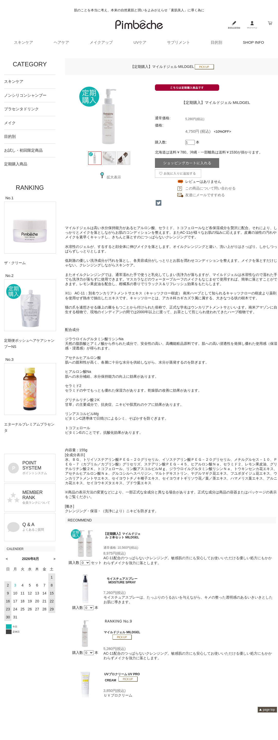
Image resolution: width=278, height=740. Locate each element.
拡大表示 (109, 177)
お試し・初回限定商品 (23, 150)
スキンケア (23, 42)
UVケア (139, 42)
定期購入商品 (15, 164)
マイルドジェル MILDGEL (122, 632)
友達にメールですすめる (205, 195)
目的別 (216, 42)
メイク (10, 123)
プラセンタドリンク (21, 109)
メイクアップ (101, 42)
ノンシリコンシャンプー (25, 95)
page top (269, 709)
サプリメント (178, 42)
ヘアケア (61, 42)
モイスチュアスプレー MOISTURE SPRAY (122, 580)
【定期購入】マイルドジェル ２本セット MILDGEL (122, 535)
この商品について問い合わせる (210, 188)
